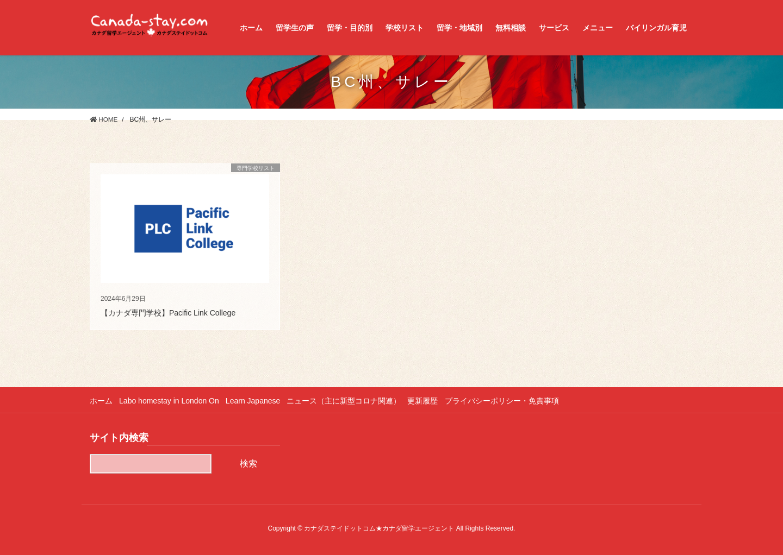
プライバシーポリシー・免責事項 (509, 400)
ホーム (101, 400)
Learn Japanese (256, 400)
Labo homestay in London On (171, 400)
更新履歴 (429, 400)
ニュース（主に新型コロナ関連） (348, 400)
